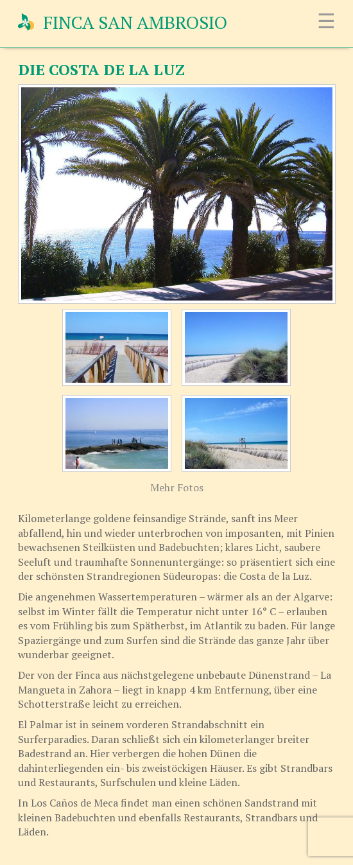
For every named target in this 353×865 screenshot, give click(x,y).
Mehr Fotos (176, 487)
